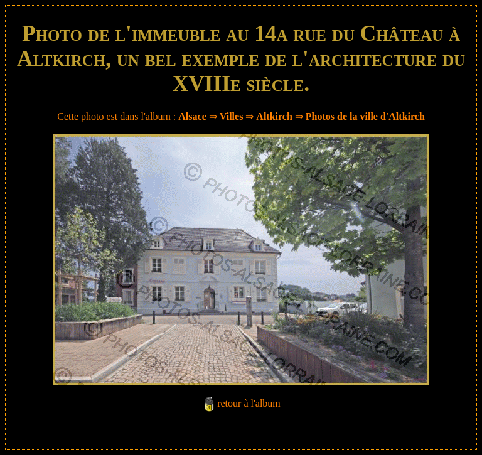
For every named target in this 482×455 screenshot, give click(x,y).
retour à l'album (249, 403)
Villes (232, 116)
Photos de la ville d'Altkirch (365, 116)
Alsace (192, 116)
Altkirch (274, 116)
